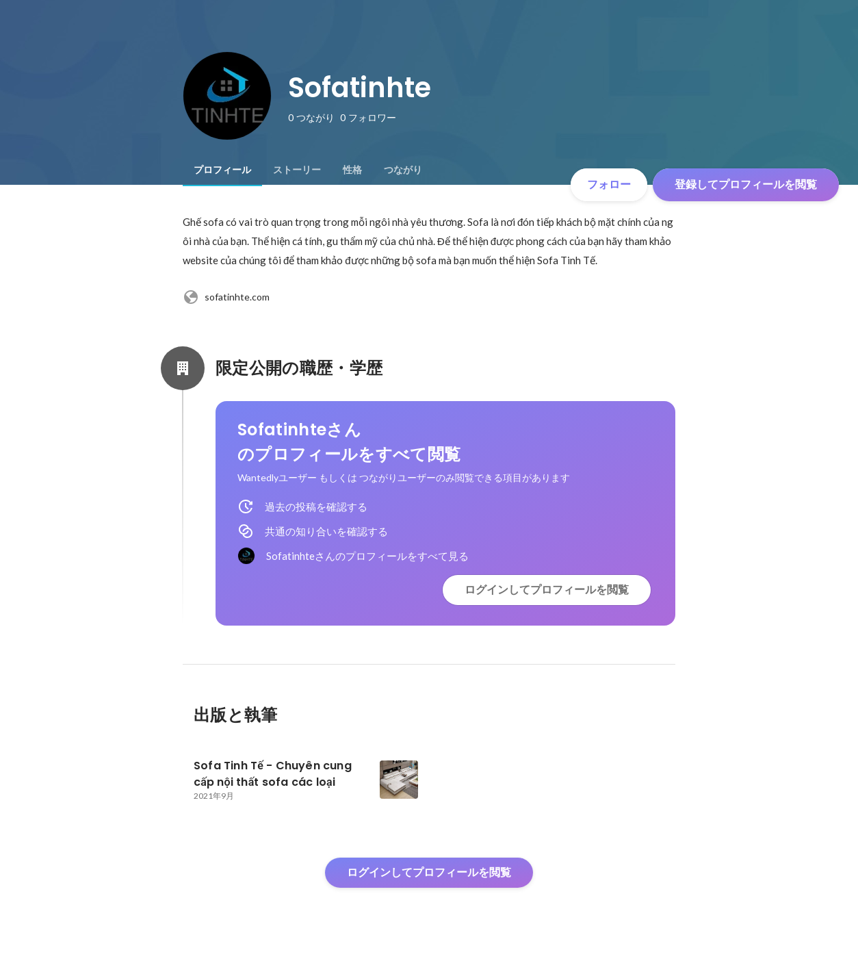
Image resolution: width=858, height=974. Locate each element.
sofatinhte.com (226, 297)
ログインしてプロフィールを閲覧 (547, 590)
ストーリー (297, 170)
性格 (352, 170)
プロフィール (222, 170)
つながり (403, 170)
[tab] (222, 169)
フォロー (609, 184)
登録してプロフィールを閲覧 (746, 184)
